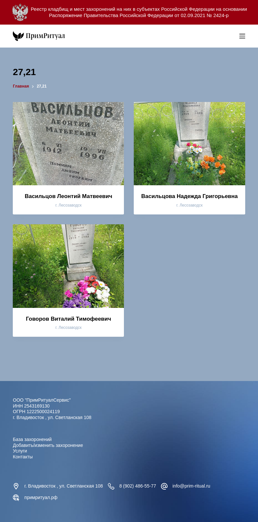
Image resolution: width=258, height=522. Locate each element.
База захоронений (32, 439)
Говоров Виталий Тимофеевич (68, 319)
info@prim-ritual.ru (191, 486)
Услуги (20, 450)
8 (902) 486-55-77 (137, 486)
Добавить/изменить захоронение (48, 445)
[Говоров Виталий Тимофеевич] (68, 266)
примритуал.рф (40, 497)
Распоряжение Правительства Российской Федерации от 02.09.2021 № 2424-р (139, 15)
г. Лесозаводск (68, 205)
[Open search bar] (232, 36)
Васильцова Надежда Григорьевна (189, 196)
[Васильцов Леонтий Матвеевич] (68, 143)
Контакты (22, 456)
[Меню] (242, 36)
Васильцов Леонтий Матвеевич (68, 196)
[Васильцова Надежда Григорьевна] (189, 143)
